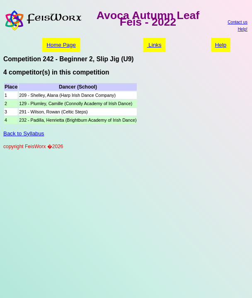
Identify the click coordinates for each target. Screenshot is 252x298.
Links (154, 45)
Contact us (237, 22)
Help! (242, 29)
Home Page (60, 45)
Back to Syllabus (23, 133)
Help (220, 45)
